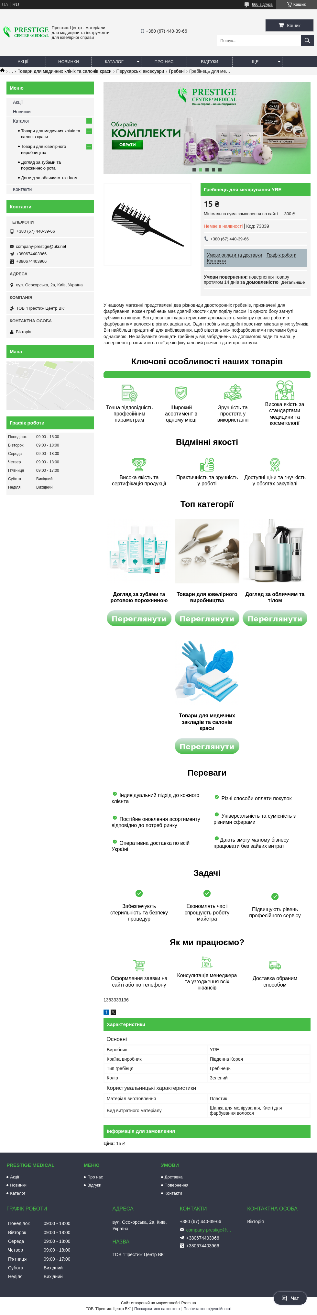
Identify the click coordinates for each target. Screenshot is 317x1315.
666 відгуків (262, 4)
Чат (290, 1298)
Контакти (22, 189)
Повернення (177, 1185)
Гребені (177, 71)
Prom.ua (188, 1303)
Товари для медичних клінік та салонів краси (65, 71)
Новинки (68, 61)
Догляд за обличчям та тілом (49, 177)
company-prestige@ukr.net (41, 246)
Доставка (174, 1177)
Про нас (164, 61)
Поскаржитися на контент (157, 1309)
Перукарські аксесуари (140, 71)
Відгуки (209, 61)
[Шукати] (307, 40)
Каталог (114, 61)
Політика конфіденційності (207, 1309)
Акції (22, 61)
